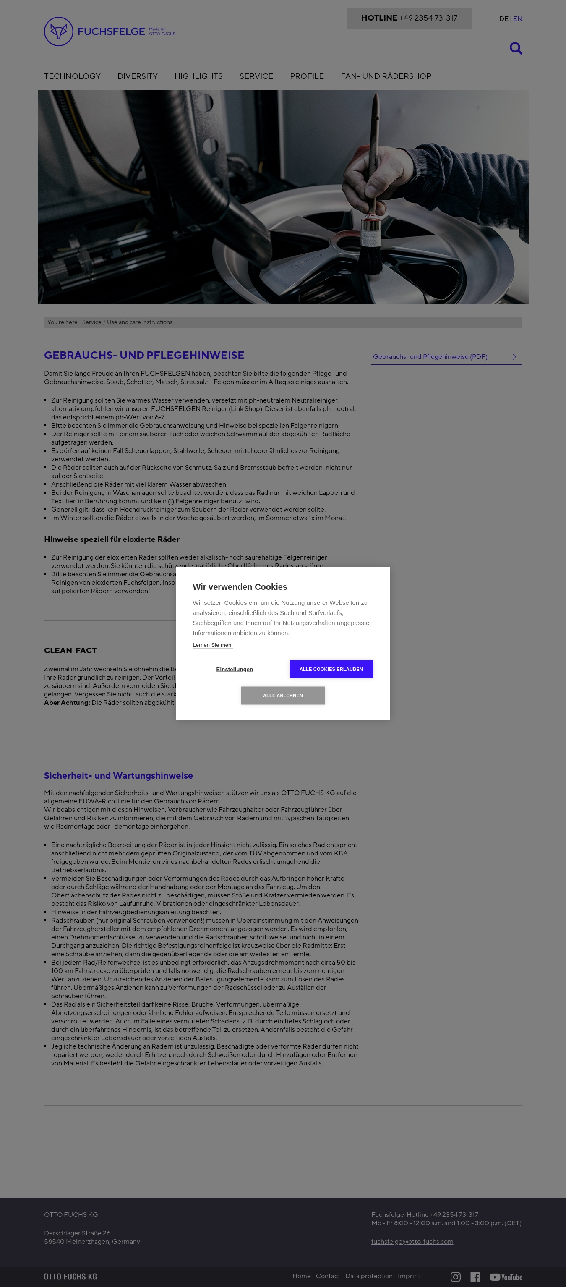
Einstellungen (234, 669)
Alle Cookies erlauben (331, 669)
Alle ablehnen (283, 695)
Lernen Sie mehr (213, 645)
